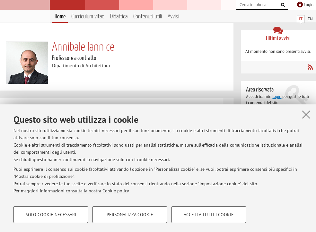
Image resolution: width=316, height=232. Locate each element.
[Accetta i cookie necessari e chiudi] (306, 114)
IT (301, 19)
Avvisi (173, 17)
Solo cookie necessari (51, 215)
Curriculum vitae (87, 17)
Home (60, 17)
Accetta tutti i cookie (209, 215)
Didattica (118, 17)
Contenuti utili (147, 17)
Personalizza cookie (130, 215)
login (276, 96)
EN (310, 19)
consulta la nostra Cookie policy (97, 191)
